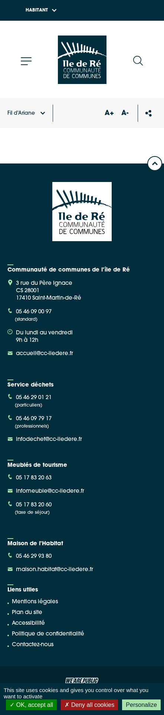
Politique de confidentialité (48, 634)
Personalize (141, 705)
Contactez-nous (32, 645)
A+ (109, 113)
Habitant (41, 10)
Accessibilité (28, 623)
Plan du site (27, 612)
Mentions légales (35, 602)
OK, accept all (31, 705)
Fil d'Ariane (26, 113)
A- (124, 113)
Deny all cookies (89, 705)
